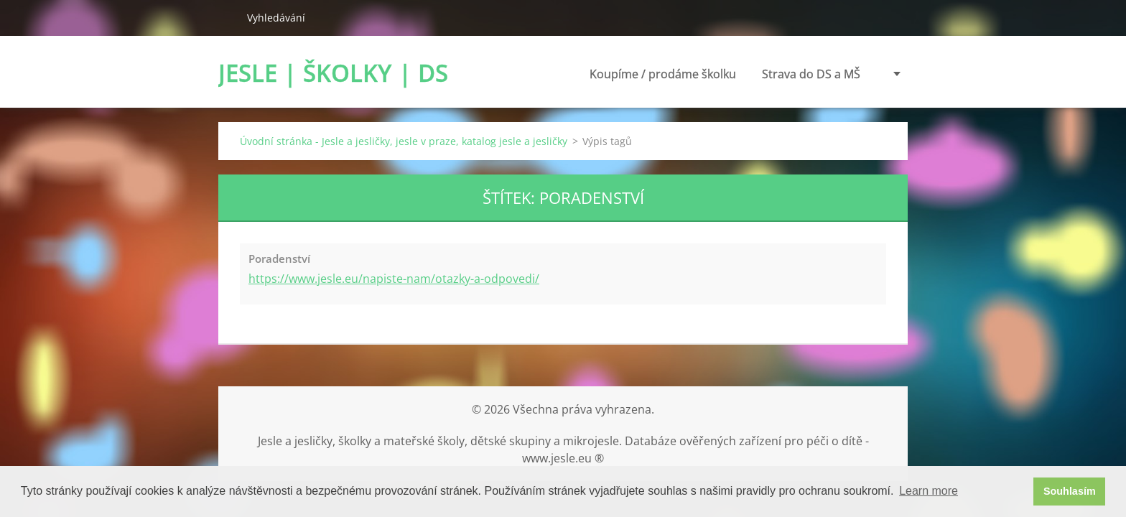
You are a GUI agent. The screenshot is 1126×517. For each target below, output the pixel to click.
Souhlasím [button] (1069, 491)
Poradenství (827, 74)
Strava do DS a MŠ (720, 74)
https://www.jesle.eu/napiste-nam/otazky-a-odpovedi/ (393, 279)
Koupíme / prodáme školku (572, 78)
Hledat (227, 17)
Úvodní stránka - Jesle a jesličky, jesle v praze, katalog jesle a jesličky (403, 141)
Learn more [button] (928, 491)
